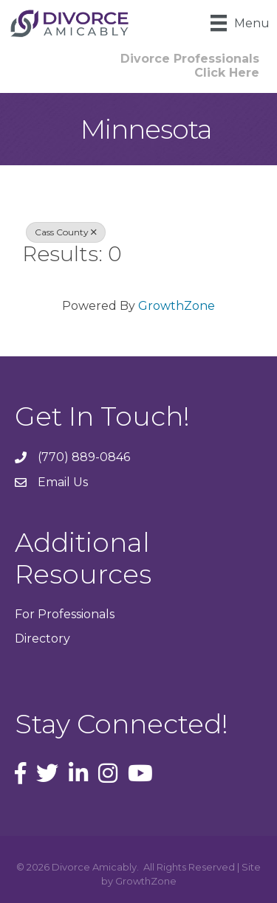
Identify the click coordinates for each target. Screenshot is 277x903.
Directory (42, 639)
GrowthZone (176, 306)
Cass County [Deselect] (66, 232)
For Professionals (64, 614)
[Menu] (240, 22)
